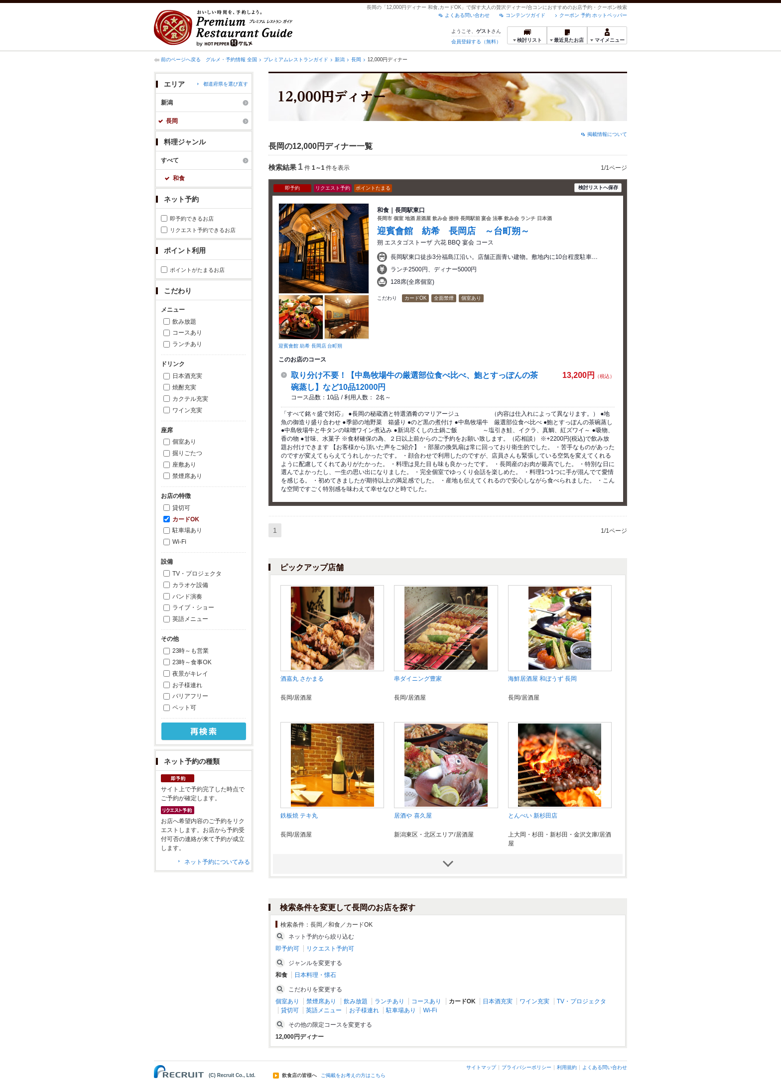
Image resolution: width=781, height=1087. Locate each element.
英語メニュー (190, 618)
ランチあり (187, 344)
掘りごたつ (187, 453)
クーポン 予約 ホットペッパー (593, 15)
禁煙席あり (187, 476)
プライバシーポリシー (526, 1067)
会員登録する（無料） (476, 41)
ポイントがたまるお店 (197, 270)
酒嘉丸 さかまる (302, 678)
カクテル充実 (190, 398)
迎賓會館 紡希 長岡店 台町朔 (310, 346)
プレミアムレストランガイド (295, 59)
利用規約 (567, 1067)
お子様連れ (187, 685)
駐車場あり (187, 530)
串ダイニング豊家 (418, 678)
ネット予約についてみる (217, 861)
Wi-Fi (179, 541)
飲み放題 (184, 321)
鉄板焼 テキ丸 (299, 815)
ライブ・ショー (193, 607)
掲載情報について (607, 134)
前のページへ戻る (181, 59)
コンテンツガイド (525, 15)
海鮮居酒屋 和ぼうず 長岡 (542, 678)
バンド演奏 (187, 596)
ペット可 (184, 707)
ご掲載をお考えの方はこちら (353, 1075)
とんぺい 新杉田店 (532, 815)
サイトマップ (481, 1067)
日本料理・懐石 (315, 974)
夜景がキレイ (190, 673)
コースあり (187, 332)
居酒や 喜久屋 (412, 815)
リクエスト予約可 (330, 948)
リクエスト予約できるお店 (203, 230)
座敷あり (184, 464)
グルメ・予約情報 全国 (231, 59)
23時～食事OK (192, 662)
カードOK (185, 519)
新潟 (340, 59)
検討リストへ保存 (598, 187)
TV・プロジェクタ (197, 573)
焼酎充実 (184, 387)
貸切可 (181, 507)
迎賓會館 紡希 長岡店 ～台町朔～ (453, 231)
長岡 (356, 59)
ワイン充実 (187, 410)
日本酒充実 (187, 375)
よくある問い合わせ (467, 15)
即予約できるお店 (192, 219)
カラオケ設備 (190, 585)
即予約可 (287, 948)
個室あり (184, 441)
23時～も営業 (190, 650)
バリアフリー (190, 696)
